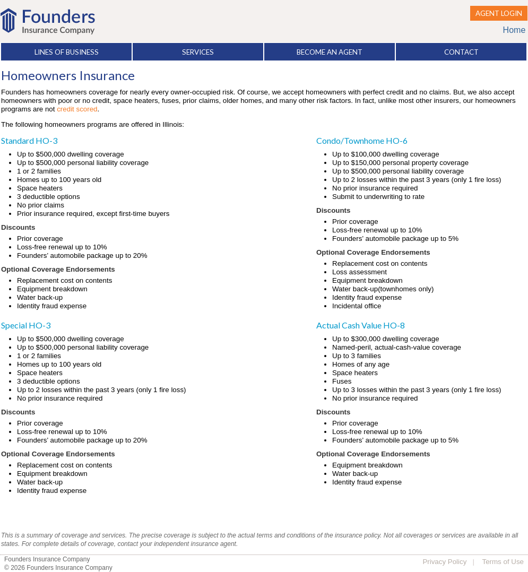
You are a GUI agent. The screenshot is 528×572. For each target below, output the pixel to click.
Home (514, 29)
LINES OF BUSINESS (66, 52)
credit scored (77, 109)
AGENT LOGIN (498, 13)
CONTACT (461, 52)
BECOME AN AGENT (329, 52)
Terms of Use (503, 562)
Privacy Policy (444, 562)
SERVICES (198, 52)
